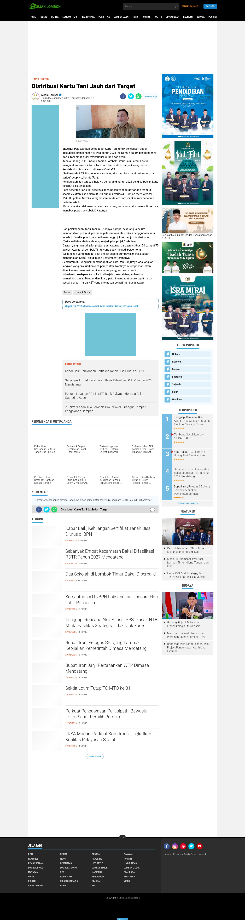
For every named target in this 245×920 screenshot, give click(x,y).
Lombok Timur (70, 16)
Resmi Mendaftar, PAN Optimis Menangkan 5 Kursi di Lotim (185, 550)
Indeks (43, 16)
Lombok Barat (122, 16)
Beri (30, 854)
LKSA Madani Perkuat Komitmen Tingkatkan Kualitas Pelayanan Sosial (108, 736)
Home (33, 16)
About (168, 854)
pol (94, 885)
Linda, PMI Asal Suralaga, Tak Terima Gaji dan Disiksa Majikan (186, 575)
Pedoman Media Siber (184, 854)
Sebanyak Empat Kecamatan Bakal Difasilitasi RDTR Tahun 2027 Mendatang (109, 554)
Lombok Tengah (69, 867)
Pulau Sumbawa (69, 881)
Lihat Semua (95, 756)
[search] (151, 6)
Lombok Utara (131, 867)
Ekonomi (188, 16)
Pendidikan (214, 16)
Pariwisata (88, 16)
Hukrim (146, 16)
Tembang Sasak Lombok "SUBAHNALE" (189, 436)
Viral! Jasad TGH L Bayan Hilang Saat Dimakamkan (189, 453)
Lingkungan (172, 16)
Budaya (201, 16)
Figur (175, 391)
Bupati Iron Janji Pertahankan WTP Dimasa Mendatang (107, 668)
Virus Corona (35, 885)
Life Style (97, 863)
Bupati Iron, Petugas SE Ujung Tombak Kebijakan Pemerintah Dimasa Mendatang (106, 645)
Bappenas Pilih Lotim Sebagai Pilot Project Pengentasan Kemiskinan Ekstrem (188, 647)
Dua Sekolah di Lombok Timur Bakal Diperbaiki (110, 574)
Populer (210, 6)
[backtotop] (122, 838)
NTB (135, 16)
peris (63, 885)
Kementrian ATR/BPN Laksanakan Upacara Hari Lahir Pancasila (111, 599)
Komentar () (151, 96)
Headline (177, 399)
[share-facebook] (123, 96)
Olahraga (129, 872)
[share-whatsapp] (139, 96)
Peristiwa (104, 16)
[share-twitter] (131, 96)
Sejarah (176, 384)
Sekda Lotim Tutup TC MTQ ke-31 (97, 688)
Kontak (202, 854)
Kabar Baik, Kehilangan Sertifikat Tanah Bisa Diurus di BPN (108, 531)
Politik (158, 16)
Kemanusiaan (35, 863)
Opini (31, 876)
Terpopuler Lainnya (188, 503)
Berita (55, 16)
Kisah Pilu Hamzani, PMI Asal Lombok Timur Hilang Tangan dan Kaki (188, 562)
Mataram (33, 872)
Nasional (97, 872)
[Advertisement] (122, 47)
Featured (177, 376)
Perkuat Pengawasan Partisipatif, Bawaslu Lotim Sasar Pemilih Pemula (106, 713)
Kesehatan (66, 863)
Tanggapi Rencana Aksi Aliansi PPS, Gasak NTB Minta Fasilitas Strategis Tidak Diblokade (111, 622)
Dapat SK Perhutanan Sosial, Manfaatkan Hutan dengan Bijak (101, 306)
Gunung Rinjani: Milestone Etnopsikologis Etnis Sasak (183, 624)
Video (127, 881)
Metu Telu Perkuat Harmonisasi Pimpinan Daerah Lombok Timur (186, 635)
